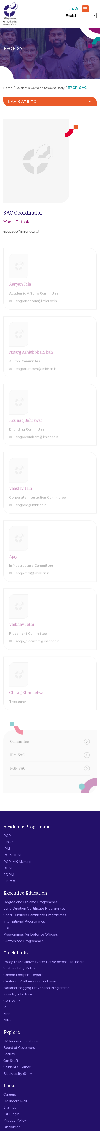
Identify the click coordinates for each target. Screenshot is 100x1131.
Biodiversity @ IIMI (18, 1073)
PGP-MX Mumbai (17, 861)
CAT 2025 (12, 1000)
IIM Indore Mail (15, 1101)
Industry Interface (17, 994)
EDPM (8, 874)
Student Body (54, 88)
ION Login (11, 1114)
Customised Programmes (23, 941)
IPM (6, 848)
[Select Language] (81, 15)
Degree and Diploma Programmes (30, 902)
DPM (7, 868)
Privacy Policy (14, 1120)
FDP (7, 928)
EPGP (8, 842)
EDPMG (9, 881)
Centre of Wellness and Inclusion (29, 981)
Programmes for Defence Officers (30, 934)
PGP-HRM (12, 855)
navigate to (50, 101)
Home (7, 88)
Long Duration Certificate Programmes (34, 908)
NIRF (7, 1020)
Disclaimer (11, 1127)
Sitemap (10, 1107)
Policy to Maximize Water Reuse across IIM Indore (43, 961)
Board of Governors (19, 1047)
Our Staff (10, 1060)
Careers (9, 1094)
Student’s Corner (28, 88)
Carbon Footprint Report (23, 974)
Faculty (9, 1054)
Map (7, 1013)
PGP (7, 835)
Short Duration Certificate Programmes (34, 915)
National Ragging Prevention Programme (36, 987)
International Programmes (24, 921)
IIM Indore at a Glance (21, 1041)
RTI (6, 1007)
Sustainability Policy (19, 968)
